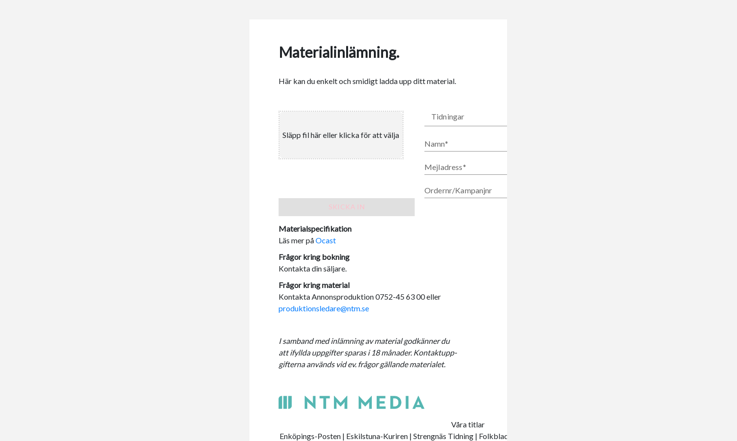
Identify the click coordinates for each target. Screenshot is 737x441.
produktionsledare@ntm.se (324, 308)
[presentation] (346, 135)
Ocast (326, 240)
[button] (497, 118)
